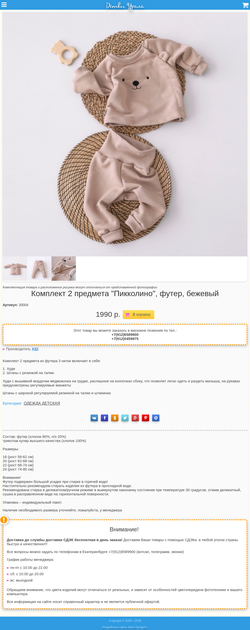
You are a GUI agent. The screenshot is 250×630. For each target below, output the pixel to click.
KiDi (35, 349)
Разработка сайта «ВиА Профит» (124, 627)
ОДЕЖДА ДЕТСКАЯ (42, 403)
